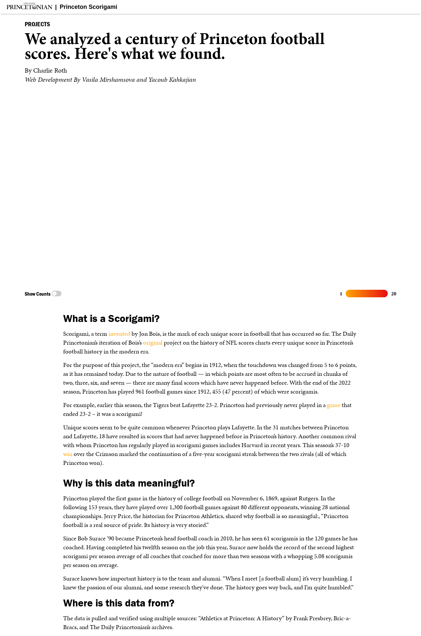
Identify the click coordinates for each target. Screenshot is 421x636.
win (67, 453)
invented (119, 333)
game (333, 404)
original (152, 342)
